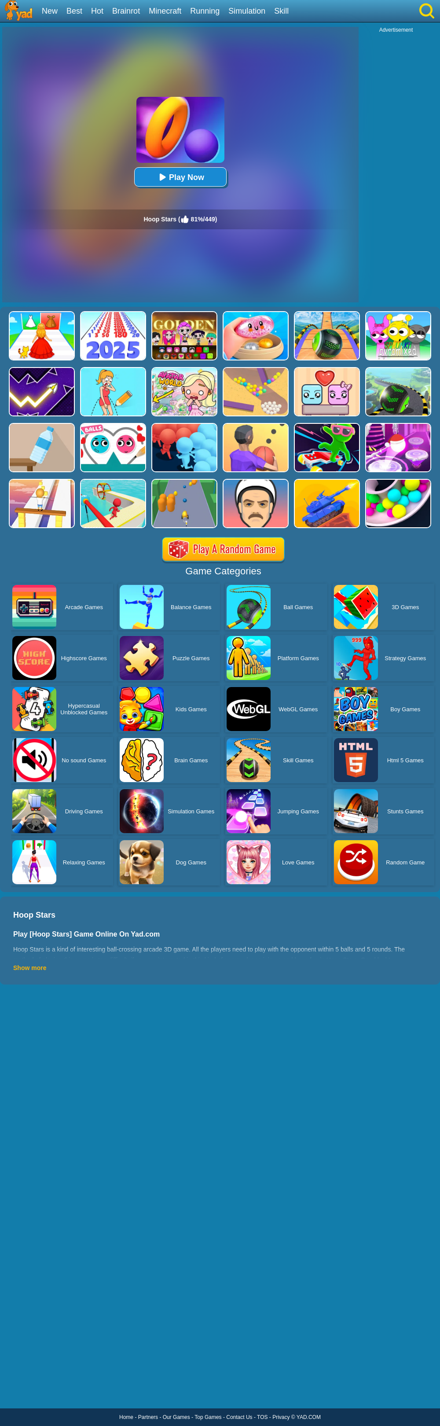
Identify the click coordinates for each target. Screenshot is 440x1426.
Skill (281, 11)
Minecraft (165, 11)
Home (126, 1417)
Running (205, 11)
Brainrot (126, 11)
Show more (29, 967)
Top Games (207, 1417)
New (50, 11)
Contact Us (239, 1417)
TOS (262, 1417)
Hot (97, 11)
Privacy (281, 1417)
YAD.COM (309, 1417)
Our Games (176, 1417)
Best (74, 11)
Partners (148, 1417)
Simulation (246, 11)
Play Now (180, 177)
